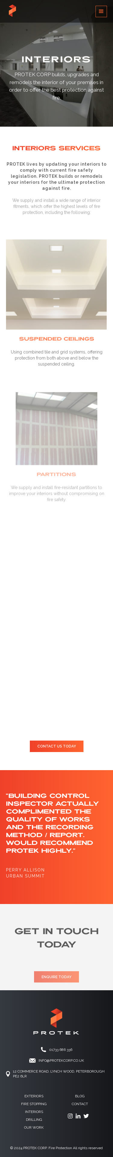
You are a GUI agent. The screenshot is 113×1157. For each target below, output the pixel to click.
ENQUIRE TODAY (56, 982)
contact (80, 1104)
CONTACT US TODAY (56, 746)
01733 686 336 (60, 1050)
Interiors (34, 1112)
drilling (34, 1119)
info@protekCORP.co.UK (61, 1060)
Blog (80, 1096)
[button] (101, 11)
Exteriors (33, 1096)
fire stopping (34, 1104)
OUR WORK (34, 1127)
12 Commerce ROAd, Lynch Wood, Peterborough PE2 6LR (59, 1073)
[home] (12, 11)
